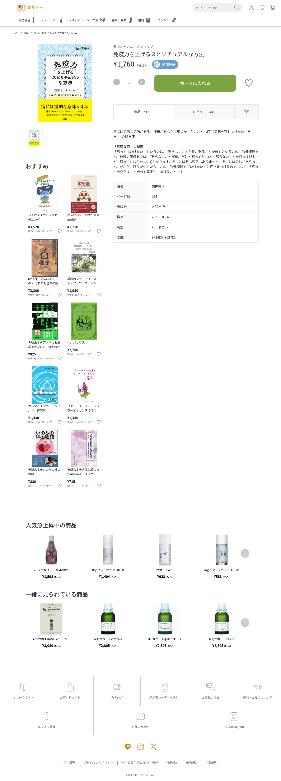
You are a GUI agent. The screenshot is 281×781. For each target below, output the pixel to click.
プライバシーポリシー (98, 762)
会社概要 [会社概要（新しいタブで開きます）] (69, 762)
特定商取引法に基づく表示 (139, 762)
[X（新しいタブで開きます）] (153, 747)
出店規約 (192, 762)
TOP (15, 32)
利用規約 (172, 762)
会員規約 (212, 762)
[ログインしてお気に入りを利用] (262, 7)
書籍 (26, 32)
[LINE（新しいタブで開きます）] (128, 747)
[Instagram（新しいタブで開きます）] (140, 747)
